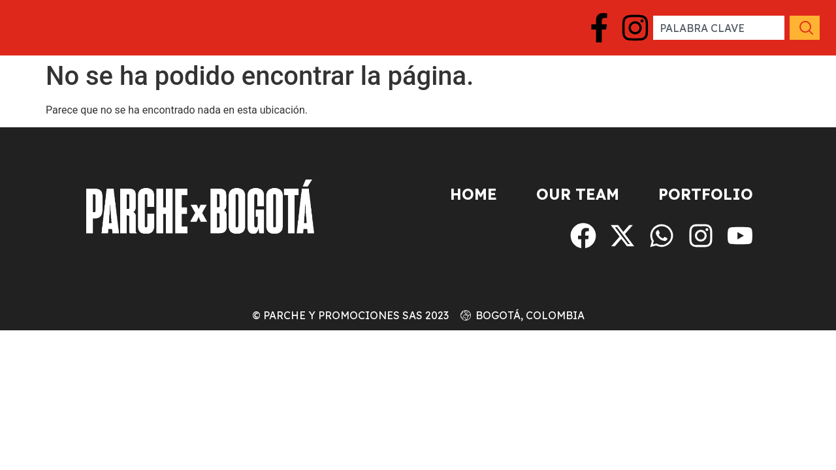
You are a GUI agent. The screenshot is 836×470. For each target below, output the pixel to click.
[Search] (804, 27)
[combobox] (718, 27)
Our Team (577, 194)
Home (473, 194)
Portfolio (705, 194)
